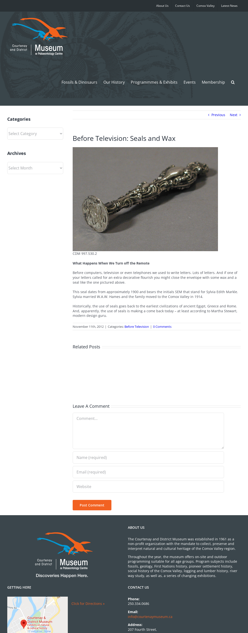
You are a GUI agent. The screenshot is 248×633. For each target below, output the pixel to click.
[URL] (148, 487)
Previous (218, 114)
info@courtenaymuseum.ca (150, 616)
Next (233, 114)
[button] (233, 82)
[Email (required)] (148, 472)
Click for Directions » (88, 603)
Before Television (136, 326)
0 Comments (162, 326)
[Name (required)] (148, 457)
